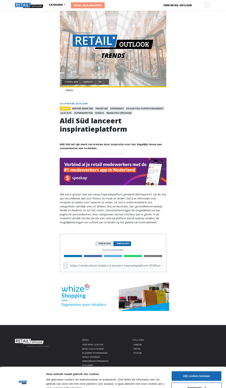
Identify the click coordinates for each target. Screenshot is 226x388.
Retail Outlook (77, 103)
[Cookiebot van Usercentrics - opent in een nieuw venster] (22, 381)
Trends (69, 90)
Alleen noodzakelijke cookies (196, 378)
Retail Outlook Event (88, 5)
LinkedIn (137, 344)
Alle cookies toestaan (196, 355)
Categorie (56, 4)
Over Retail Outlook (177, 5)
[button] (199, 5)
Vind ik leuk (105, 243)
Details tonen (54, 377)
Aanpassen (197, 367)
